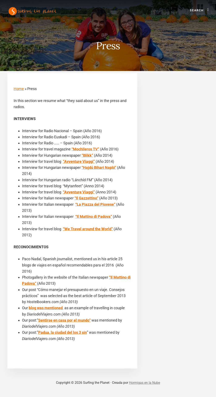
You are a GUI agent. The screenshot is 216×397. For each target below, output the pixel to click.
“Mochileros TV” (85, 149)
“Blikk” (87, 155)
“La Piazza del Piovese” (95, 204)
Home (19, 89)
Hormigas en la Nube (144, 383)
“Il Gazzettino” (86, 198)
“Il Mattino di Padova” (93, 216)
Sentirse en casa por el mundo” (64, 320)
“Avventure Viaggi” (79, 161)
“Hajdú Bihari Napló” (99, 167)
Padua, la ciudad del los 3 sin (62, 332)
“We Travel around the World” (88, 229)
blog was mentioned (46, 308)
